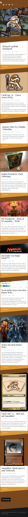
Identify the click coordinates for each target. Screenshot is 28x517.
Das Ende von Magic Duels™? (10, 256)
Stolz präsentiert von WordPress (9, 512)
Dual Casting (17, 100)
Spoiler (14, 473)
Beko (13, 51)
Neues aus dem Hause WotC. (11, 345)
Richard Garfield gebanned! (10, 47)
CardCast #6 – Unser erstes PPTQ (11, 96)
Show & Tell (17, 132)
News (17, 51)
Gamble (12, 224)
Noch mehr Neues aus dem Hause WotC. (13, 291)
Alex (12, 100)
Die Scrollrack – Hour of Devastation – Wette (12, 219)
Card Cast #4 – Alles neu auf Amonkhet (12, 414)
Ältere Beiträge (6, 499)
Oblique (24, 512)
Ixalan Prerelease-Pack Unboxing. (12, 175)
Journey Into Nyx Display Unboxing (14, 128)
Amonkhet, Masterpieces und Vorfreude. (13, 469)
